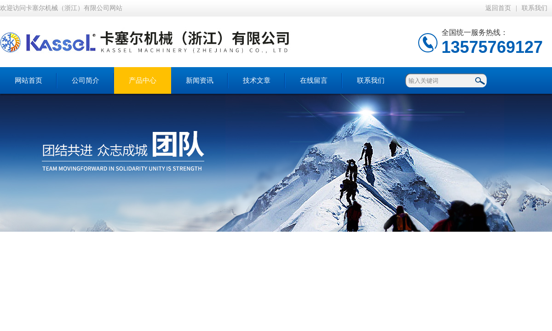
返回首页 (498, 8)
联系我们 (534, 8)
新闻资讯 (199, 80)
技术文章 (256, 80)
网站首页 (28, 80)
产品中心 (142, 80)
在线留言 (314, 80)
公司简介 (85, 80)
